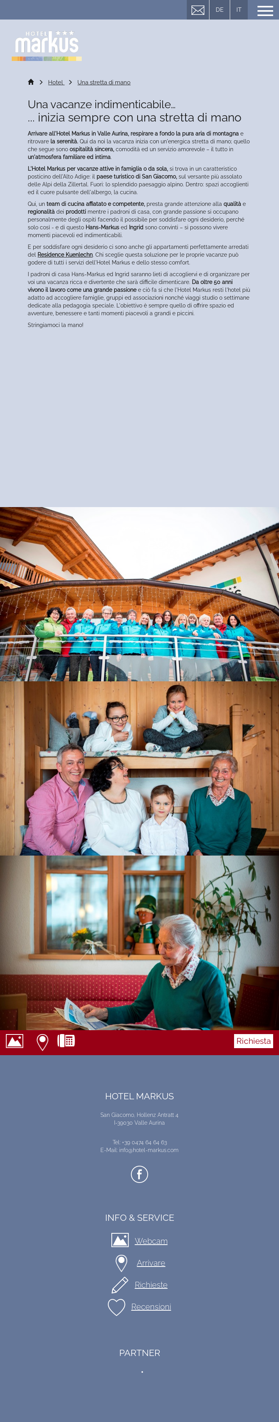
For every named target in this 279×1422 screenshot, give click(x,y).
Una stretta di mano (104, 82)
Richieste (151, 1285)
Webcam (17, 1043)
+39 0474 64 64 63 (69, 1043)
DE (220, 9)
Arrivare (43, 1043)
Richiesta (253, 1041)
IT (238, 9)
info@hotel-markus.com (149, 1150)
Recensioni (151, 1306)
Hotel (56, 82)
